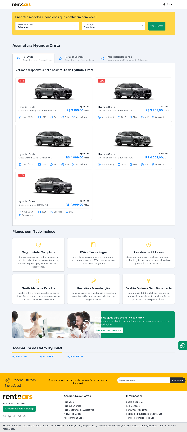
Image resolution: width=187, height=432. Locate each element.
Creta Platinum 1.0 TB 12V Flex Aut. (115, 157)
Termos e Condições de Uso (140, 418)
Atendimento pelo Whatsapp (19, 408)
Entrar (168, 4)
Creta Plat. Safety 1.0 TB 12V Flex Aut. (37, 110)
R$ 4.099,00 (75, 157)
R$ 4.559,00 (154, 157)
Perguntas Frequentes (137, 410)
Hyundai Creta (26, 107)
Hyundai (19, 356)
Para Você (69, 402)
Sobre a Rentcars (134, 402)
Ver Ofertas (156, 25)
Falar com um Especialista (108, 330)
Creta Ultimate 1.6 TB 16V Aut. (33, 205)
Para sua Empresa (72, 406)
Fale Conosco (133, 406)
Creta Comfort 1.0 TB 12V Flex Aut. (115, 110)
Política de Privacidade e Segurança (144, 414)
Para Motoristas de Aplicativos (79, 410)
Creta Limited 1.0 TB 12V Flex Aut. (35, 157)
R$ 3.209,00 (155, 110)
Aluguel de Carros (72, 414)
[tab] (33, 58)
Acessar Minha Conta (74, 418)
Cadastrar (177, 380)
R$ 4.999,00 (75, 204)
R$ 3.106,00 (75, 110)
